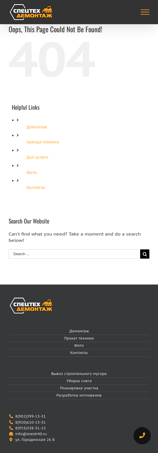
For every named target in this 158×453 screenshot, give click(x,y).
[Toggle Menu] (145, 12)
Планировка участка (79, 388)
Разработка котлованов (79, 395)
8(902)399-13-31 (30, 416)
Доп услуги (37, 157)
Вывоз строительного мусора (79, 373)
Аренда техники (42, 142)
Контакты (35, 187)
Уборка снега (79, 380)
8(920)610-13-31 (30, 422)
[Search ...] (74, 254)
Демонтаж (36, 127)
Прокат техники (79, 338)
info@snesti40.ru (31, 433)
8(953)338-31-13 (30, 428)
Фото (31, 172)
